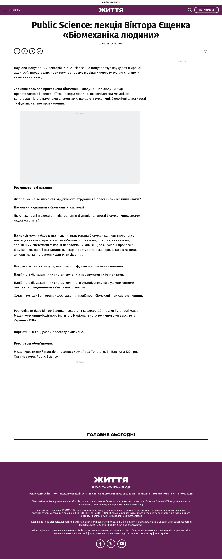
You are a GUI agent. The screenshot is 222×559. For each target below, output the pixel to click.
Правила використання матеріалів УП (112, 493)
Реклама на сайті (39, 493)
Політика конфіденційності (70, 493)
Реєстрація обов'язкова (33, 343)
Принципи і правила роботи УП (156, 493)
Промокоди (185, 493)
